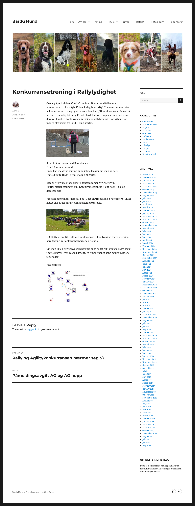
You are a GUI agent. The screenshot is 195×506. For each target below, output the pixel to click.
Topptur (146, 148)
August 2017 (148, 436)
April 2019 (147, 380)
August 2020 (148, 344)
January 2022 (148, 311)
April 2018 (147, 413)
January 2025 (148, 213)
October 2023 (148, 255)
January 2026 (148, 180)
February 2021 (148, 332)
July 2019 (146, 371)
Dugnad (146, 127)
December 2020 (149, 335)
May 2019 (146, 377)
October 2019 (148, 365)
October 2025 (148, 189)
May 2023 (146, 270)
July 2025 (146, 198)
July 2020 (146, 347)
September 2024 (149, 225)
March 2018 (147, 415)
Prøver (125, 22)
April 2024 (147, 240)
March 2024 (147, 243)
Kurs (111, 22)
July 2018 (146, 404)
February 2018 (148, 418)
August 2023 (148, 261)
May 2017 (146, 445)
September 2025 (149, 192)
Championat (148, 121)
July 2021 (146, 323)
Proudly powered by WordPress (40, 492)
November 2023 (149, 252)
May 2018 (146, 410)
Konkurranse (18, 119)
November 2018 (149, 392)
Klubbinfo (146, 136)
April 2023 (147, 273)
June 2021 (146, 326)
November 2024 (149, 219)
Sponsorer (177, 22)
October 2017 (148, 430)
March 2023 (147, 276)
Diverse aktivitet (149, 124)
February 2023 (148, 279)
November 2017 (149, 427)
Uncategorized (149, 154)
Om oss (82, 22)
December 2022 (149, 285)
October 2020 (148, 341)
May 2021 (146, 329)
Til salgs (146, 145)
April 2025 (147, 204)
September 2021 (149, 317)
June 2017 (146, 442)
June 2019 (146, 374)
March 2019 (147, 383)
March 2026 (148, 175)
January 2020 (148, 356)
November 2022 (149, 288)
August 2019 (148, 368)
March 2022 (147, 305)
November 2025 (149, 186)
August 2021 (148, 320)
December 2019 (149, 359)
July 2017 (146, 439)
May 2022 (146, 302)
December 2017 (149, 424)
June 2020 (147, 350)
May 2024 (146, 237)
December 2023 (149, 249)
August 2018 (148, 401)
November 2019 (149, 362)
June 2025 (147, 201)
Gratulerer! (147, 133)
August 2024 (148, 228)
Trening (97, 22)
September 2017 (149, 433)
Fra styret (146, 130)
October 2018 (148, 395)
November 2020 (149, 338)
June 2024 (147, 234)
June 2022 (147, 299)
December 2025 (149, 183)
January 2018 (148, 421)
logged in (32, 329)
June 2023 (146, 267)
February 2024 (149, 246)
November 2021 (149, 314)
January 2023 (148, 282)
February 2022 (149, 308)
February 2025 (149, 210)
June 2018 (146, 407)
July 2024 (146, 231)
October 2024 (148, 222)
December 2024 (149, 216)
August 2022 (148, 296)
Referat (140, 22)
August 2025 (148, 195)
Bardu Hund (24, 21)
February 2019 (148, 386)
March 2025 (147, 207)
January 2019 (148, 389)
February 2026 (149, 178)
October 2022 (148, 291)
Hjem (71, 22)
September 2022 (149, 294)
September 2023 (149, 258)
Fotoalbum (157, 22)
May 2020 (146, 353)
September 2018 (149, 398)
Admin (15, 111)
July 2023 (146, 264)
